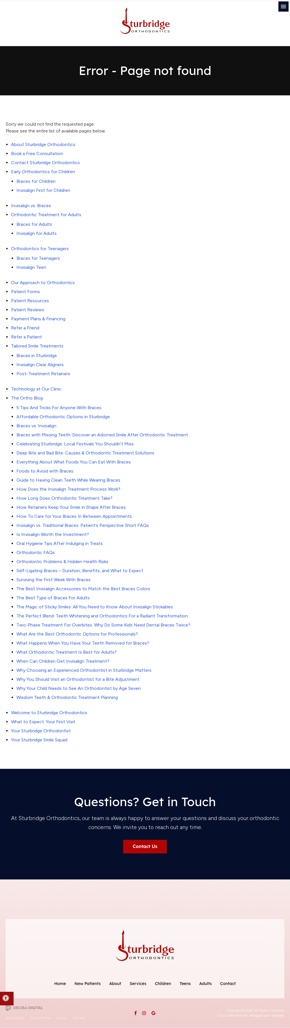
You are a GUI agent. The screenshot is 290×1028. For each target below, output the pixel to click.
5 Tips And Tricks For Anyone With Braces (58, 407)
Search (61, 1018)
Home (60, 983)
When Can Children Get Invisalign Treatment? (62, 661)
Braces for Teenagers (38, 258)
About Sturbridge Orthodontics (43, 144)
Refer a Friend (25, 327)
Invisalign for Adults (36, 233)
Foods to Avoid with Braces (44, 471)
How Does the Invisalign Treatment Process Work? (68, 489)
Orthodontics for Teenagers (40, 248)
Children (163, 983)
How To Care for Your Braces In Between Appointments (74, 516)
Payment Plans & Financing (38, 318)
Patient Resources (30, 300)
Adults (205, 983)
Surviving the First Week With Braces (53, 579)
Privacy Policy (40, 1018)
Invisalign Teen (31, 267)
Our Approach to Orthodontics (43, 282)
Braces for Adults (34, 224)
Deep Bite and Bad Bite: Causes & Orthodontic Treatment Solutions (85, 453)
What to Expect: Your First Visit (43, 721)
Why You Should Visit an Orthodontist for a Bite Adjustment (78, 679)
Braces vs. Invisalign (36, 425)
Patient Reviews (27, 309)
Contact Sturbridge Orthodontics (45, 162)
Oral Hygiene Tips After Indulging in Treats (59, 543)
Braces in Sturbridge (36, 355)
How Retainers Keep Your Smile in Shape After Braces (71, 507)
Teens (185, 983)
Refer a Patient (26, 337)
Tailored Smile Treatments (37, 346)
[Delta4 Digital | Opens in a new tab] (24, 1008)
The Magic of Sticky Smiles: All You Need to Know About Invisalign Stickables (94, 606)
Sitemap (78, 1018)
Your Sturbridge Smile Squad (39, 739)
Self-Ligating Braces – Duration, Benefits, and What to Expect (79, 570)
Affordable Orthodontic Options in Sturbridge (63, 416)
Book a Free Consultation (37, 153)
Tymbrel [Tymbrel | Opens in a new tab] (277, 1016)
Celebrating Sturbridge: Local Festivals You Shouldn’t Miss (75, 444)
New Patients (87, 983)
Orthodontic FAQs (35, 552)
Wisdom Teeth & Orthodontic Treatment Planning (67, 697)
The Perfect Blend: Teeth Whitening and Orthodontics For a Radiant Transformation (102, 616)
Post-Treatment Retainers (43, 373)
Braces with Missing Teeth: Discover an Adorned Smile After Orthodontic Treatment (102, 434)
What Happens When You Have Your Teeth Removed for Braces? (82, 643)
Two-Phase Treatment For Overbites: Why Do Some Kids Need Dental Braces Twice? (103, 625)
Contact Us (145, 846)
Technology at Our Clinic (36, 389)
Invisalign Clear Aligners (40, 364)
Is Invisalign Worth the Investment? (52, 534)
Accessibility (15, 1018)
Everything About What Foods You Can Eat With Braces (73, 462)
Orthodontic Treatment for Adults (46, 214)
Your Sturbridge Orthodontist (41, 730)
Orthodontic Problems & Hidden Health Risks (62, 561)
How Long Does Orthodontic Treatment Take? (64, 498)
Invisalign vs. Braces (31, 205)
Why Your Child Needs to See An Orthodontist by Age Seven (78, 688)
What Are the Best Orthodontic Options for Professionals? (77, 634)
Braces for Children (36, 181)
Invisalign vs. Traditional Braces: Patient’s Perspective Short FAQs (82, 525)
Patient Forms (25, 291)
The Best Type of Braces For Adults (53, 597)
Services (138, 983)
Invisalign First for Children (43, 190)
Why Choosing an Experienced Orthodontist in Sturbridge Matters (84, 670)
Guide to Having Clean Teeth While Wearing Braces (68, 480)
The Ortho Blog (27, 398)
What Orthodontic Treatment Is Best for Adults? (66, 652)
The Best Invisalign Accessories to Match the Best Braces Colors (83, 588)
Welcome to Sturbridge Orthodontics (49, 712)
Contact (228, 983)
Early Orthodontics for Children (43, 171)
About (115, 983)
